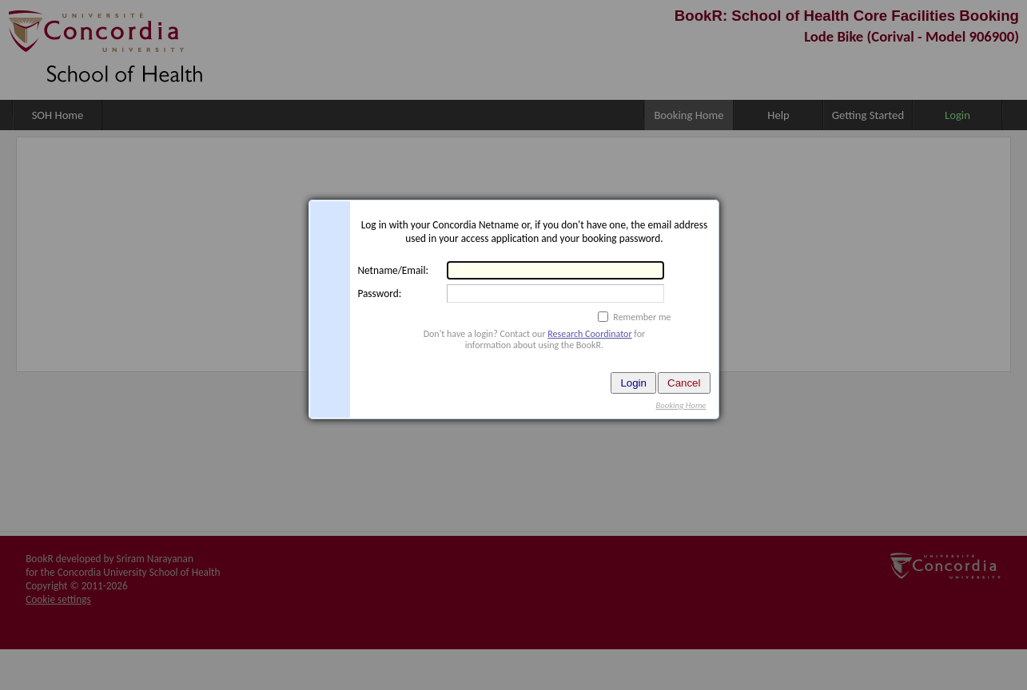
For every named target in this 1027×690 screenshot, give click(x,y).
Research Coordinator (589, 333)
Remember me (642, 317)
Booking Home (680, 405)
